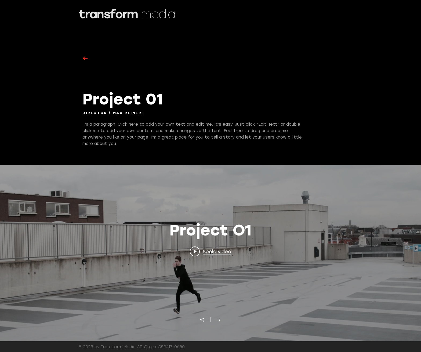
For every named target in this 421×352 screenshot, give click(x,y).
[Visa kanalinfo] (216, 319)
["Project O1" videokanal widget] (210, 253)
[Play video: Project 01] (210, 251)
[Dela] (204, 319)
